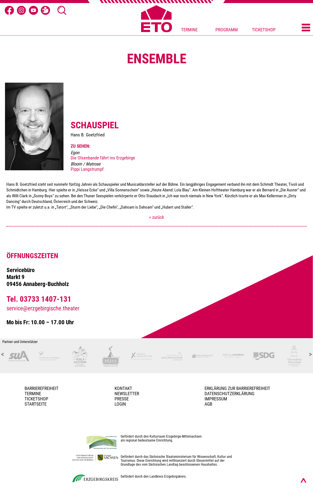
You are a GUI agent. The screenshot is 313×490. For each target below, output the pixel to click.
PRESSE (122, 398)
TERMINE (189, 29)
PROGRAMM (226, 29)
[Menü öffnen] (305, 27)
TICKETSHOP (264, 29)
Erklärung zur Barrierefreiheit (237, 388)
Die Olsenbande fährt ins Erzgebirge (103, 158)
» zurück (156, 217)
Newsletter (127, 393)
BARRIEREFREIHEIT (41, 388)
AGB (208, 404)
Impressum (216, 398)
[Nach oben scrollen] (303, 480)
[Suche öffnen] (62, 10)
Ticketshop (36, 398)
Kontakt (123, 388)
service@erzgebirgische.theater (43, 308)
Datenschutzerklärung (229, 393)
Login (120, 404)
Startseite (36, 404)
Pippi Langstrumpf (87, 169)
